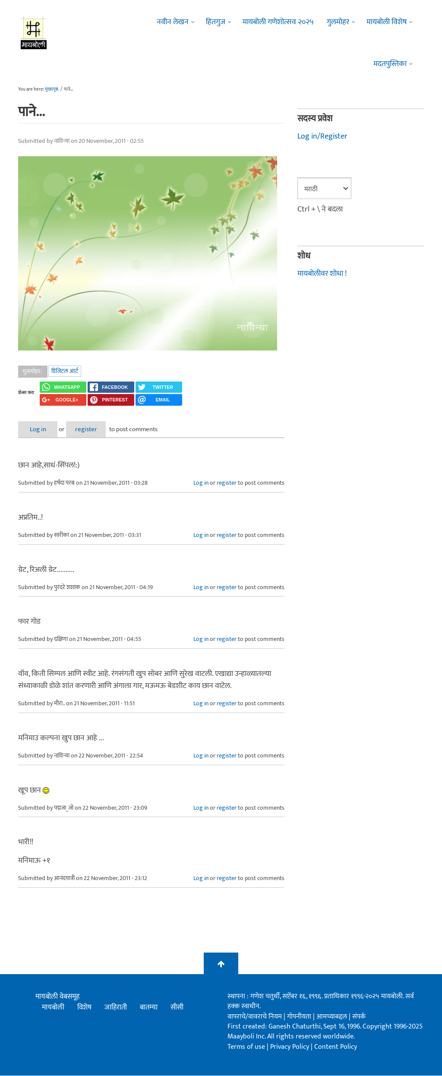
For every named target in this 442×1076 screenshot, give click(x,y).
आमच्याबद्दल (332, 1016)
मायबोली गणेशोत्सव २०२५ (278, 22)
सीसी (176, 1007)
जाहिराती (115, 1007)
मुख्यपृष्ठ (51, 89)
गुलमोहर (338, 22)
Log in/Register (322, 136)
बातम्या (149, 1007)
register (95, 429)
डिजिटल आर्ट (64, 371)
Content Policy (335, 1047)
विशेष (84, 1007)
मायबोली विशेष (386, 22)
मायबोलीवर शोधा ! (322, 273)
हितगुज (215, 22)
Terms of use (246, 1047)
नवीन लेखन (173, 22)
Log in (41, 429)
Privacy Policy (290, 1047)
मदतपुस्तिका (390, 63)
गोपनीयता (300, 1016)
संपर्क (359, 1016)
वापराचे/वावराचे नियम (254, 1016)
